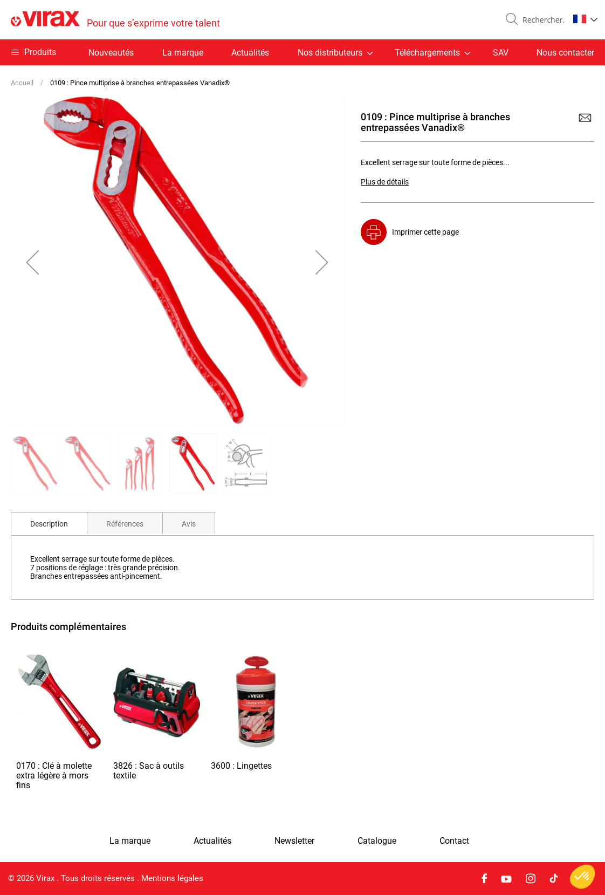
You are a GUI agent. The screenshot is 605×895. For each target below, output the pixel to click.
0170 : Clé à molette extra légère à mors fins (54, 775)
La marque (182, 52)
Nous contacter (565, 52)
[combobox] (541, 20)
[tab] (49, 523)
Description (49, 524)
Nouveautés (111, 52)
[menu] (302, 52)
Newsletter (294, 841)
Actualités (250, 52)
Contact (454, 841)
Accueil (22, 83)
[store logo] (115, 20)
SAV (500, 52)
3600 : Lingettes (241, 766)
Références (124, 524)
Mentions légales (172, 878)
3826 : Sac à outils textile (148, 771)
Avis (189, 524)
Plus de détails (385, 181)
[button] (585, 19)
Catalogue (377, 841)
